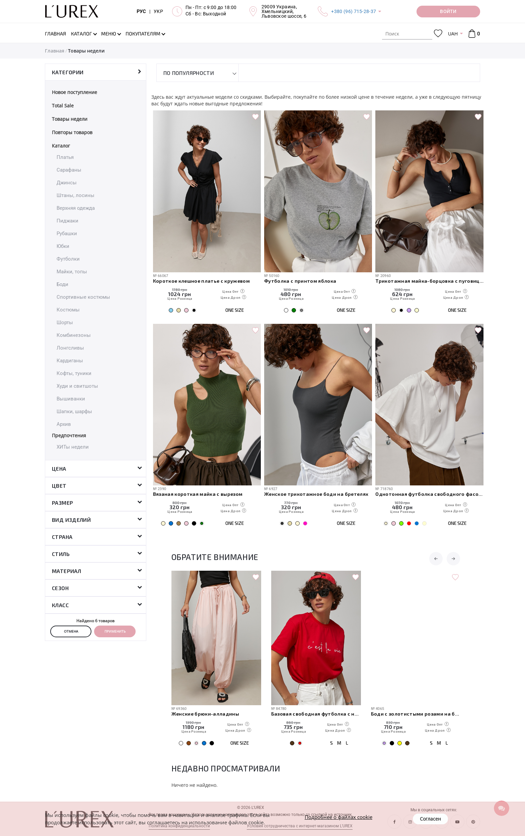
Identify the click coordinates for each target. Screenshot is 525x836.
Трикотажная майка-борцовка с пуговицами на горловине (429, 281)
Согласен (430, 819)
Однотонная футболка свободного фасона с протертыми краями (429, 494)
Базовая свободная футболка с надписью (316, 714)
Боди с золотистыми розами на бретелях (416, 714)
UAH (453, 33)
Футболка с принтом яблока (300, 281)
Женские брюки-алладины (205, 714)
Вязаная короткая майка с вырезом (198, 494)
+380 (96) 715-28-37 (353, 11)
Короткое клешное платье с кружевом (201, 281)
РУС (141, 11)
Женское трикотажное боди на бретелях (316, 494)
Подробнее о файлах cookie (338, 817)
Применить (115, 631)
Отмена (71, 631)
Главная (54, 51)
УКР (158, 11)
